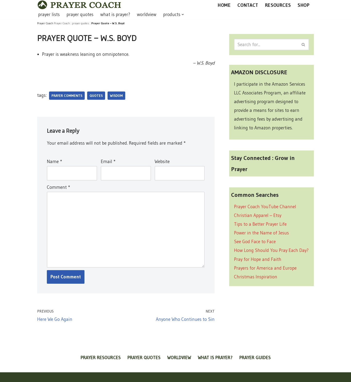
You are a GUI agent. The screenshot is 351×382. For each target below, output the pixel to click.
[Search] (266, 44)
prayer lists (49, 14)
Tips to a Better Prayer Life (260, 224)
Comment (58, 187)
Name (54, 161)
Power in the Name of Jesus (261, 233)
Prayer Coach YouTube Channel (265, 206)
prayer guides (255, 357)
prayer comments (66, 95)
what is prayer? (115, 14)
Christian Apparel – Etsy (257, 215)
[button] (183, 14)
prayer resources (101, 357)
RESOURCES (278, 5)
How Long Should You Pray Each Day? (271, 250)
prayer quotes (80, 14)
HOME (224, 5)
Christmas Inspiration (255, 277)
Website (162, 161)
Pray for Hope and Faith (257, 259)
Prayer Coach (62, 23)
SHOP (303, 5)
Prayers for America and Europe (265, 268)
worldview (146, 14)
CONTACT (247, 5)
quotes (96, 95)
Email (108, 161)
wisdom (116, 95)
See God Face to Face (255, 241)
